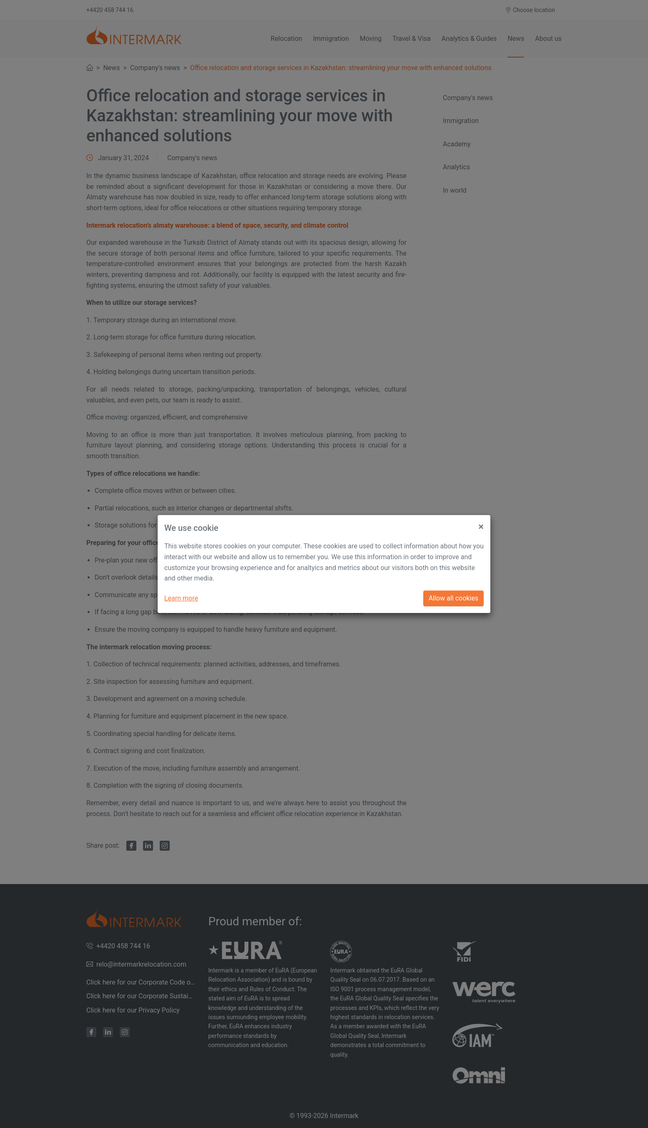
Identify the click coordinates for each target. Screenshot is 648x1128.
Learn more (181, 598)
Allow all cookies (453, 598)
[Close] (481, 523)
